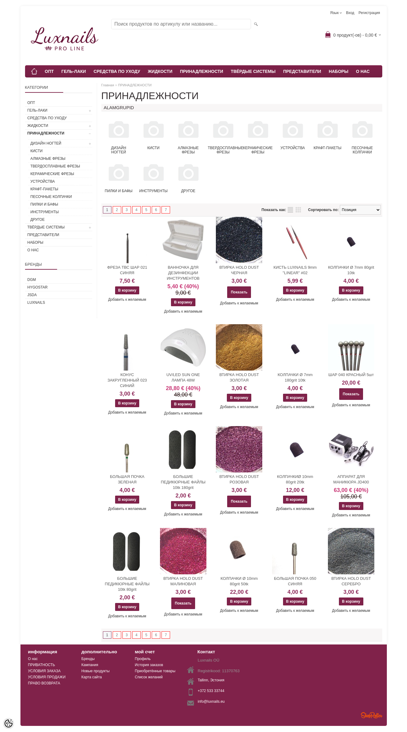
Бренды (88, 659)
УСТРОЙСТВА (43, 181)
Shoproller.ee (371, 715)
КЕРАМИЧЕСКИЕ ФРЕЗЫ (52, 174)
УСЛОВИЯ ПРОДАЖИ (47, 677)
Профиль (143, 659)
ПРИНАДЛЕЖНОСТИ (201, 71)
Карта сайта (92, 677)
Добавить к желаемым (127, 299)
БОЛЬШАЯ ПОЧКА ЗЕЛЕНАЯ (127, 479)
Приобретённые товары (155, 671)
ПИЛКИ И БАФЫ (44, 204)
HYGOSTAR (37, 287)
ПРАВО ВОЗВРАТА (44, 683)
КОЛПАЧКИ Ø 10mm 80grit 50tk (239, 581)
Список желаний (149, 677)
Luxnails (36, 302)
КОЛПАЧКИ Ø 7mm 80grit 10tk (351, 270)
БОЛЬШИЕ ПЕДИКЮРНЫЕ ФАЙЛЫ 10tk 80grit (127, 584)
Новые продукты (96, 671)
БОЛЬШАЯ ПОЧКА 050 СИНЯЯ (295, 581)
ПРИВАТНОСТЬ (41, 665)
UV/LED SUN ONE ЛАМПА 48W (183, 377)
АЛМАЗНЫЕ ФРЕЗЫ (48, 158)
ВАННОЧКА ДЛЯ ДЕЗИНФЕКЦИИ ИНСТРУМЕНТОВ (183, 273)
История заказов (149, 665)
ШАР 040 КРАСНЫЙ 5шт (351, 374)
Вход (350, 13)
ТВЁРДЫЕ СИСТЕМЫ (253, 71)
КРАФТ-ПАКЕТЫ (44, 189)
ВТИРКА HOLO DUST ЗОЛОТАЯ (239, 377)
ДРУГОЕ (38, 219)
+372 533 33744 (211, 691)
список (290, 210)
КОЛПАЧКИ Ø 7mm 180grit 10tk (295, 377)
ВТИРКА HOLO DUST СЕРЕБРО (351, 581)
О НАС (363, 71)
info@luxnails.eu (211, 701)
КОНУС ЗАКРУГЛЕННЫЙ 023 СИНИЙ (127, 380)
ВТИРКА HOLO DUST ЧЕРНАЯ (239, 270)
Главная (107, 85)
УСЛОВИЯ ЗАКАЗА (44, 671)
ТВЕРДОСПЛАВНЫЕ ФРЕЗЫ (55, 166)
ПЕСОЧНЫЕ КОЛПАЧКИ (51, 197)
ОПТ (49, 71)
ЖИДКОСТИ (160, 71)
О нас (33, 659)
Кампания (90, 665)
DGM (31, 280)
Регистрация (369, 13)
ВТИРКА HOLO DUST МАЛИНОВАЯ (183, 581)
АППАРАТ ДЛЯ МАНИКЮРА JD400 (351, 479)
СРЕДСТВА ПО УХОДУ (116, 71)
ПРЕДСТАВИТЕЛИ (302, 71)
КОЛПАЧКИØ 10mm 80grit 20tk (295, 479)
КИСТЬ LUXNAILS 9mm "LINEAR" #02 (295, 270)
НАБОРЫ (338, 71)
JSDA (32, 295)
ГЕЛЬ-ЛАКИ (73, 71)
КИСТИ (37, 151)
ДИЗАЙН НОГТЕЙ (46, 143)
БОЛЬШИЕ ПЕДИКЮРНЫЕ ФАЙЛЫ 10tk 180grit (183, 482)
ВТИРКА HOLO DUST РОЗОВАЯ (239, 479)
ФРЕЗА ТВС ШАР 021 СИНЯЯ (127, 270)
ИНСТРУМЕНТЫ (45, 212)
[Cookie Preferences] (8, 723)
